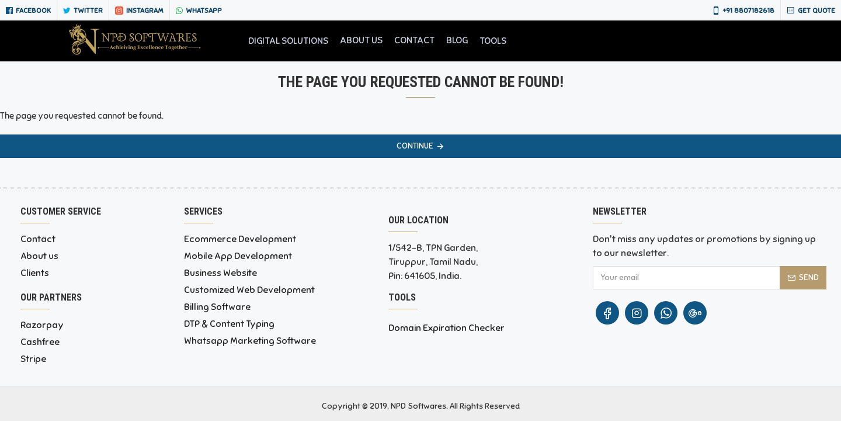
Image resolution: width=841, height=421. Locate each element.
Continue (415, 146)
